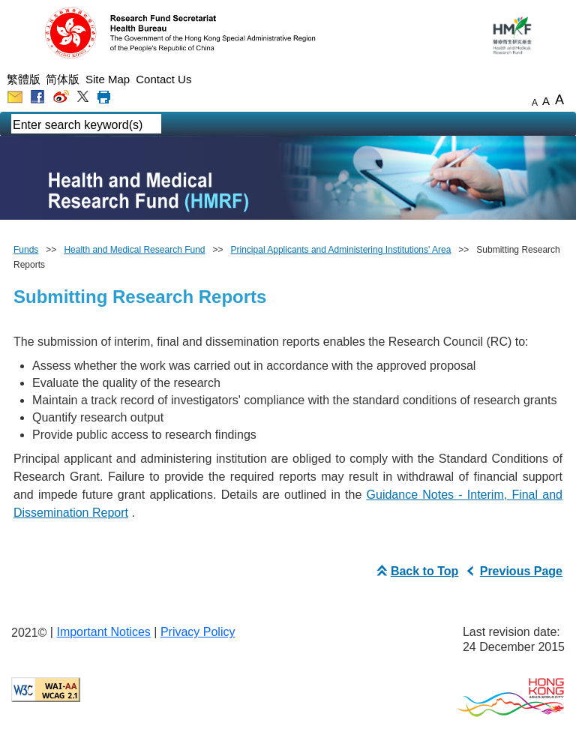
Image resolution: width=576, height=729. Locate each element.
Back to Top (415, 571)
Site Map (108, 79)
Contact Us (163, 79)
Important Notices (103, 632)
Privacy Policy (198, 632)
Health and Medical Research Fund (134, 249)
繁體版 (23, 79)
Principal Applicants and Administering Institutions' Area (341, 249)
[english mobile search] (172, 125)
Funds (26, 249)
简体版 (63, 79)
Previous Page (512, 571)
